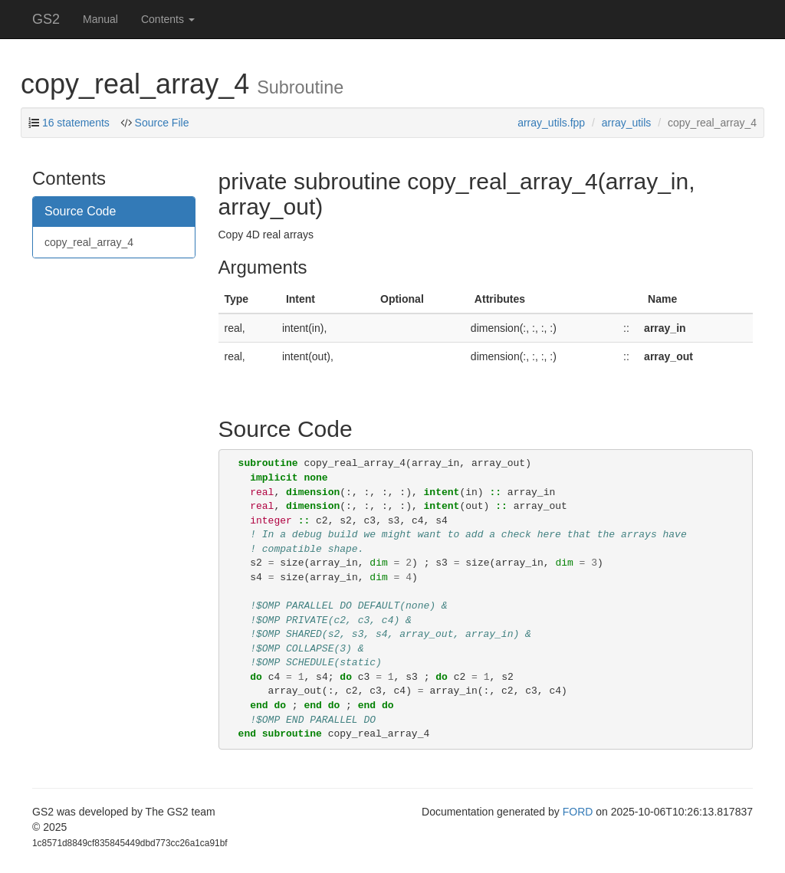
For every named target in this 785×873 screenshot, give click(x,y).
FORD (578, 812)
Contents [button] (168, 19)
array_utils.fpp (551, 123)
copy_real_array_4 (88, 242)
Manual (100, 19)
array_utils (627, 123)
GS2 (46, 19)
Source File (162, 123)
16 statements (76, 123)
